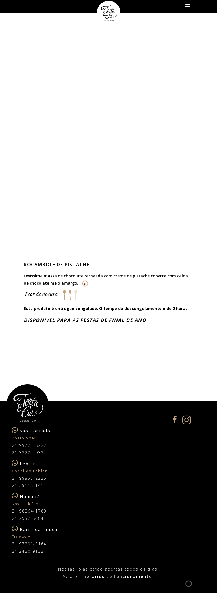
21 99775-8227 (29, 445)
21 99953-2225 (29, 478)
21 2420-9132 (28, 551)
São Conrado (35, 430)
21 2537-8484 (28, 518)
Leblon (28, 463)
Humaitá (30, 496)
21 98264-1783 (29, 511)
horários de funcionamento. (118, 576)
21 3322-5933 (28, 452)
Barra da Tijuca (38, 529)
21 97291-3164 (29, 544)
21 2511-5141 (28, 485)
